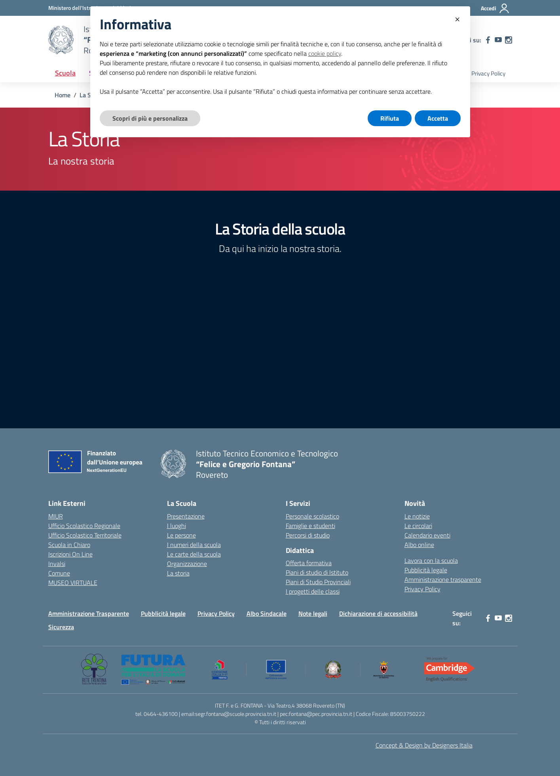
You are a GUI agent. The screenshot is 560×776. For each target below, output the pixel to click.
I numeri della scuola (194, 544)
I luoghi (176, 525)
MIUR (55, 516)
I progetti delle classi (313, 591)
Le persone (181, 535)
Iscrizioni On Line (70, 554)
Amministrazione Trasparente (88, 613)
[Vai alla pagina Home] (62, 95)
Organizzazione (187, 563)
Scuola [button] (65, 73)
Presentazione (186, 516)
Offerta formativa (309, 563)
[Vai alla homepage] (61, 40)
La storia (178, 573)
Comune (59, 573)
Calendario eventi (427, 535)
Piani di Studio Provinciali (318, 582)
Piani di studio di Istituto (317, 572)
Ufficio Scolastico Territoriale (84, 535)
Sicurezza (61, 627)
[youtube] (498, 40)
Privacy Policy (488, 73)
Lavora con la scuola (431, 560)
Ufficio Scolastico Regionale (84, 525)
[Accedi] (495, 8)
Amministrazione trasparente (442, 579)
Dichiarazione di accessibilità (378, 613)
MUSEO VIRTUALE (72, 582)
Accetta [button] (437, 118)
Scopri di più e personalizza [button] (150, 118)
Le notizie (417, 516)
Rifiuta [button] (389, 118)
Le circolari (418, 525)
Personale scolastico (312, 516)
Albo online (419, 544)
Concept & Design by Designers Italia (424, 745)
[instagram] (508, 40)
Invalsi (56, 563)
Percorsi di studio (308, 535)
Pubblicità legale (425, 570)
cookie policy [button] (324, 53)
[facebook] (488, 40)
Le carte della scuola (194, 554)
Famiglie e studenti (310, 525)
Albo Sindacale (267, 613)
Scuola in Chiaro (69, 544)
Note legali (312, 613)
